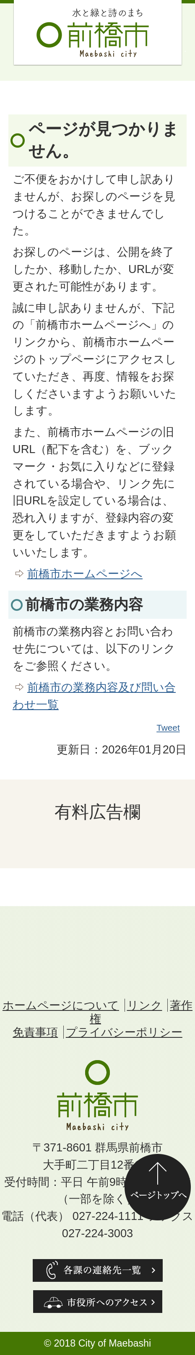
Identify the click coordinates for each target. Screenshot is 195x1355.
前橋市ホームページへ (85, 573)
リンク (144, 1005)
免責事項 (35, 1032)
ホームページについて (61, 1005)
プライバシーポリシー (124, 1032)
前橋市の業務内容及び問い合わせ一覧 (94, 696)
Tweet (168, 728)
